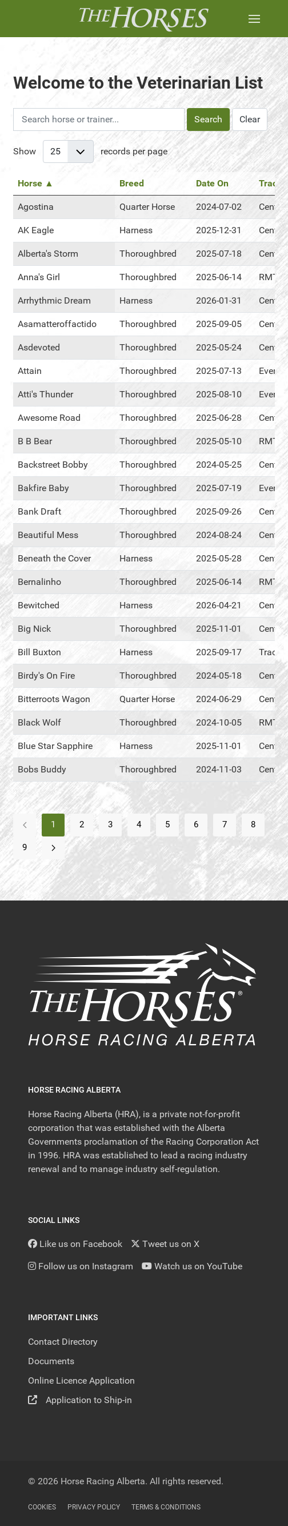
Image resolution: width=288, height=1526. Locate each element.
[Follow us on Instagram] (80, 1266)
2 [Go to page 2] (81, 824)
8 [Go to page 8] (253, 824)
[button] (254, 18)
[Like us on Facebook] (75, 1243)
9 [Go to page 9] (24, 847)
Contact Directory (63, 1341)
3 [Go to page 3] (110, 824)
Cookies (42, 1507)
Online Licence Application (81, 1380)
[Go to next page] (53, 847)
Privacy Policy (93, 1507)
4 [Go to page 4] (139, 824)
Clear (249, 119)
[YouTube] (192, 1266)
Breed (131, 183)
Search (208, 119)
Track (270, 183)
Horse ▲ (36, 183)
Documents (51, 1361)
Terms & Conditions (166, 1507)
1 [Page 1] (53, 824)
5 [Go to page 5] (167, 824)
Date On (212, 183)
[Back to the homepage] (144, 18)
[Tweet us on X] (165, 1243)
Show (24, 151)
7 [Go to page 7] (224, 824)
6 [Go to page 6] (196, 824)
